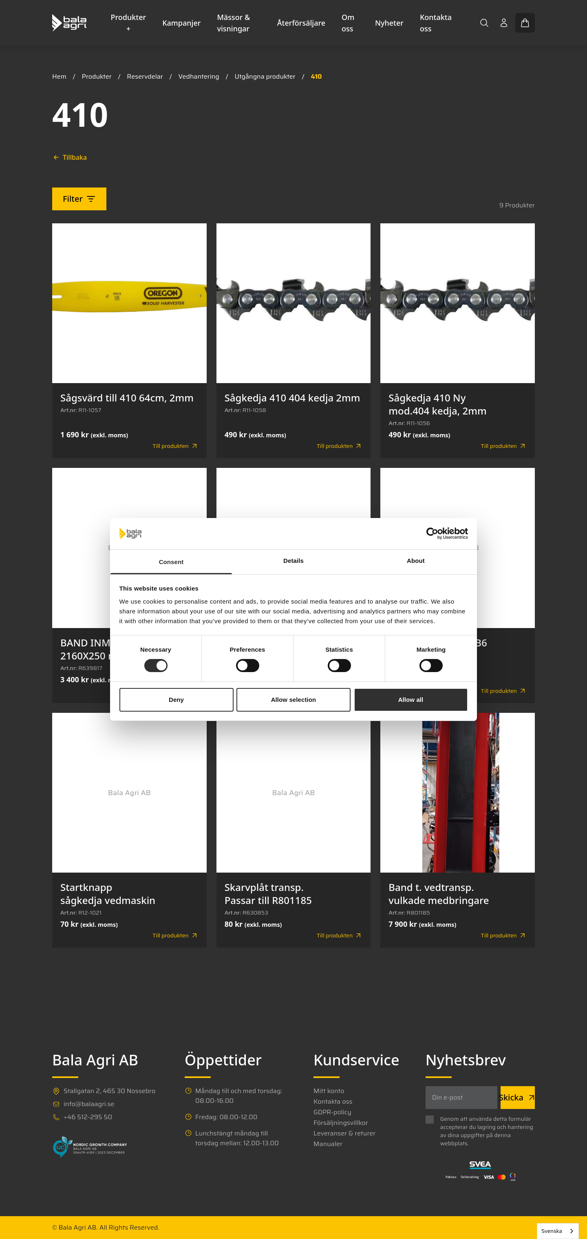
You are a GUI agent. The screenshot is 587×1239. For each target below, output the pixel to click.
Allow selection (293, 699)
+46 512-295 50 (88, 1117)
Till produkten (175, 446)
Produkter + (128, 22)
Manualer (327, 1144)
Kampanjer (181, 23)
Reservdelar (145, 76)
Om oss (348, 22)
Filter (79, 198)
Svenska (551, 1231)
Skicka (518, 1097)
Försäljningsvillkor (340, 1123)
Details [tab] (293, 560)
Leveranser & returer (344, 1133)
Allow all (411, 699)
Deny (176, 699)
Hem (59, 76)
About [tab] (416, 560)
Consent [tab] (171, 561)
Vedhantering (198, 76)
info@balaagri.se (89, 1104)
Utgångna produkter (265, 76)
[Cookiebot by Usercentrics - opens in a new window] (432, 533)
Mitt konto (328, 1091)
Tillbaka (70, 157)
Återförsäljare (301, 23)
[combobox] (558, 1231)
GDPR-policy (332, 1112)
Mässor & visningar (233, 22)
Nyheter (389, 23)
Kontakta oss (436, 22)
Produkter (97, 76)
